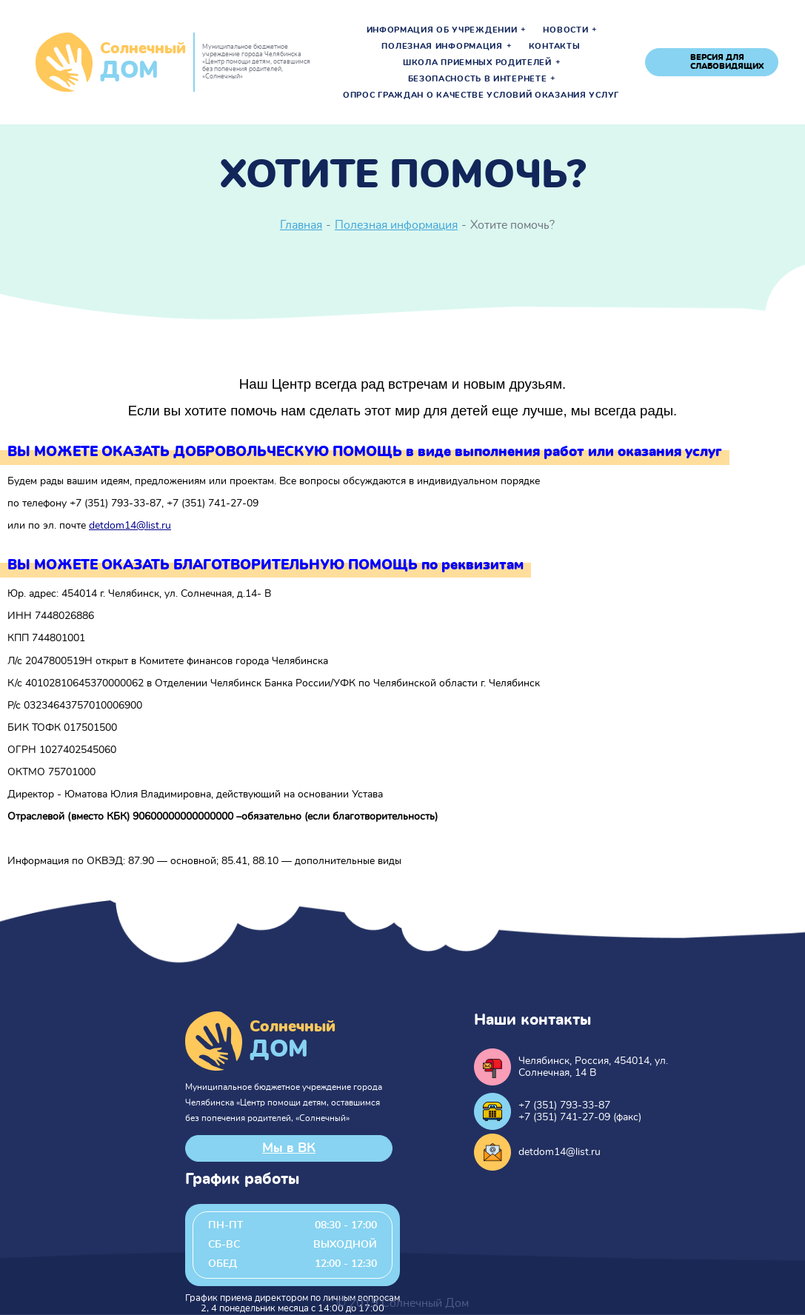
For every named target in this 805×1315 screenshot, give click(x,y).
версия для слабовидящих (727, 61)
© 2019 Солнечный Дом (402, 1303)
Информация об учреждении (442, 30)
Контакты (555, 46)
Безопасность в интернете (477, 79)
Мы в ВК (288, 1148)
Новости (565, 30)
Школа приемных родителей (477, 63)
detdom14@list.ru (130, 526)
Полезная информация (441, 46)
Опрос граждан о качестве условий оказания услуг (481, 95)
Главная (301, 225)
